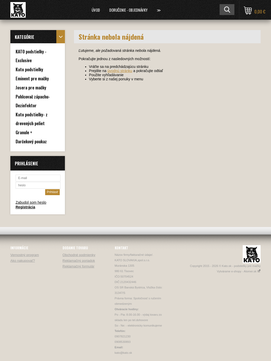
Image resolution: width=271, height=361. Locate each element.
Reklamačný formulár (78, 266)
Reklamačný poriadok (79, 261)
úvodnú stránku (119, 71)
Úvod (96, 10)
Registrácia (25, 207)
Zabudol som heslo (31, 202)
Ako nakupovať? (22, 261)
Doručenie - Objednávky (128, 10)
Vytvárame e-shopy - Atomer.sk (239, 271)
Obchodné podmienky (79, 255)
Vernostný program (24, 255)
